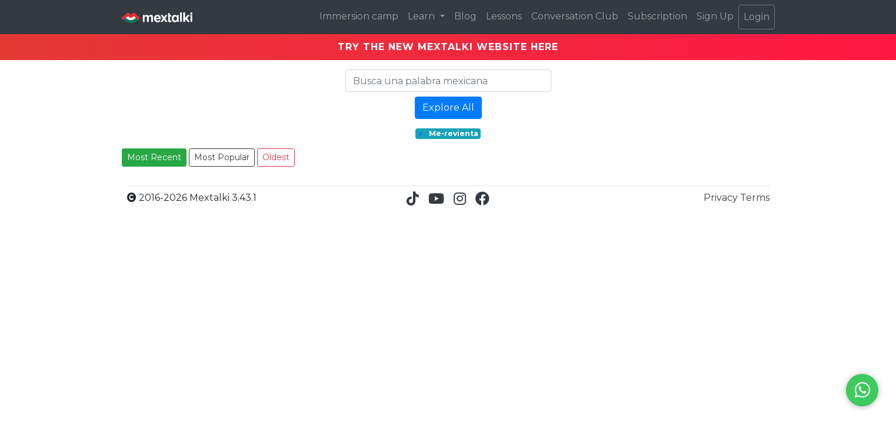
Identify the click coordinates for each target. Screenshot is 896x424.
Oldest (275, 157)
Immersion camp (358, 16)
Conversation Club (574, 16)
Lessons (504, 16)
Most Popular (221, 157)
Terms (755, 197)
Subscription (657, 16)
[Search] (448, 80)
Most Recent (154, 157)
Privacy (722, 197)
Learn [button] (422, 16)
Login (757, 16)
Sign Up (715, 16)
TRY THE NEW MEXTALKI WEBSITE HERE (448, 46)
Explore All (448, 107)
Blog (465, 16)
